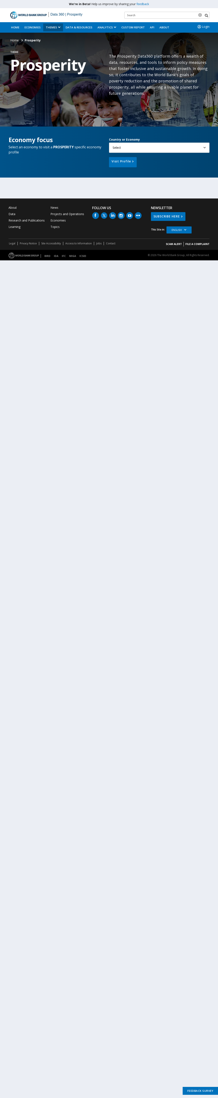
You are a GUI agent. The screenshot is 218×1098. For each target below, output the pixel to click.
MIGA (72, 256)
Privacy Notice (28, 243)
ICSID (82, 256)
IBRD (47, 256)
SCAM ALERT (174, 244)
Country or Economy (124, 139)
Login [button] (203, 26)
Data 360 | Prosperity (66, 14)
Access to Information (78, 243)
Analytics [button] (105, 27)
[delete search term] (201, 14)
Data (12, 214)
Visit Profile (121, 161)
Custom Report (133, 27)
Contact (110, 243)
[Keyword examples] (166, 15)
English (177, 230)
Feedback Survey (200, 1091)
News (54, 208)
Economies (32, 27)
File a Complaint (197, 244)
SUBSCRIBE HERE (166, 216)
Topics (55, 227)
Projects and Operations (67, 214)
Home (15, 27)
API (152, 27)
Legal (12, 243)
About (164, 27)
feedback (142, 4)
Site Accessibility (51, 243)
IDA (56, 256)
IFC (64, 256)
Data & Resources (79, 27)
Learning (14, 227)
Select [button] (117, 148)
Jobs (99, 243)
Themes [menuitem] (51, 27)
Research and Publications (27, 220)
